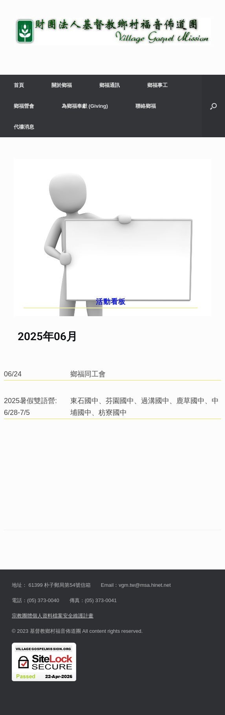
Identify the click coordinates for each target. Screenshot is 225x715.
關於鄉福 (61, 85)
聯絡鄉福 (145, 106)
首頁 (19, 85)
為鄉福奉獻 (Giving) (85, 106)
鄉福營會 (24, 106)
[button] (213, 106)
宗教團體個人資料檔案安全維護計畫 (52, 616)
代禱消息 (24, 127)
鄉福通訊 (109, 85)
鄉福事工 (157, 85)
